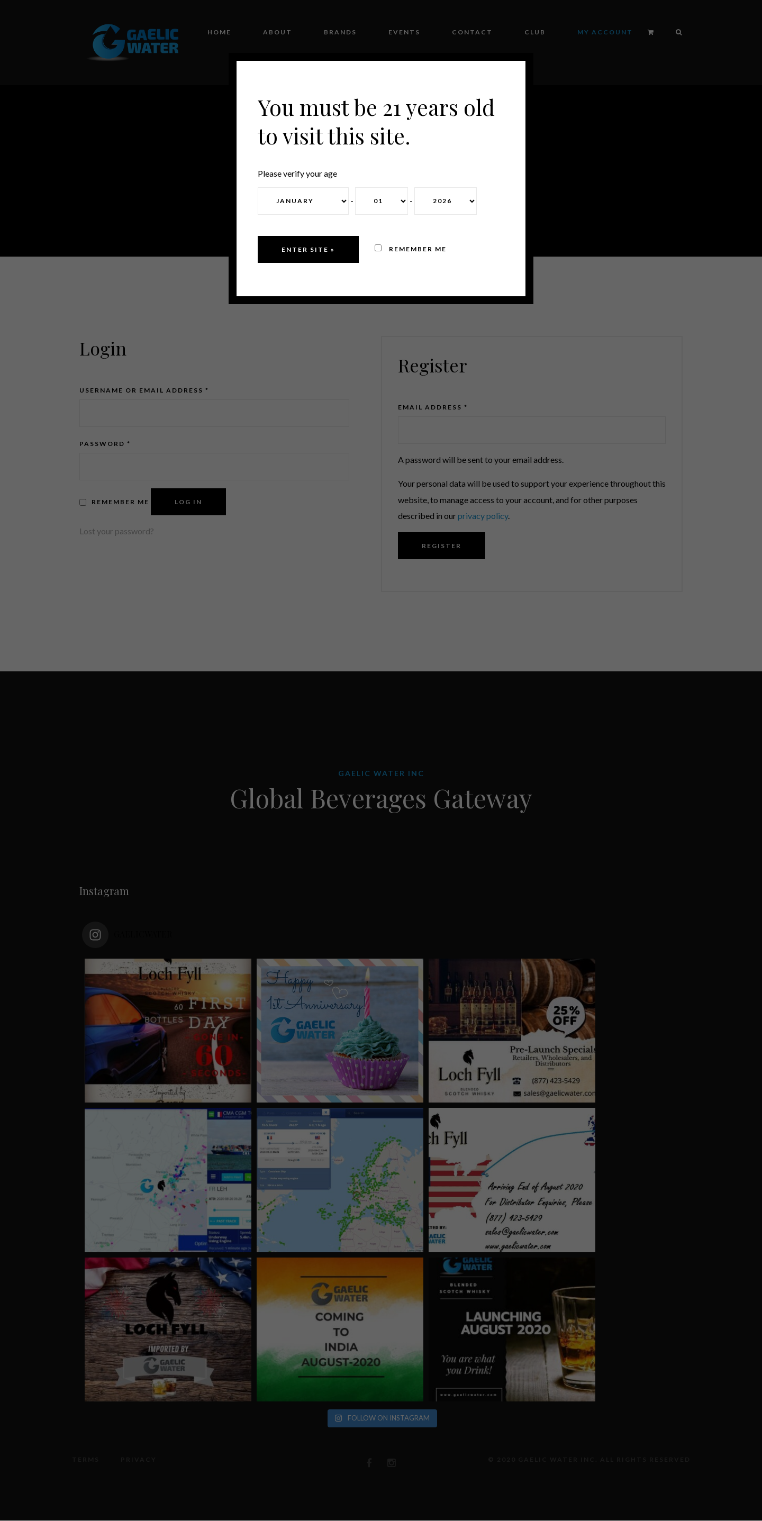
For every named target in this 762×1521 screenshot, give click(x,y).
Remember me (411, 249)
